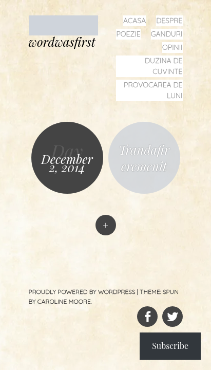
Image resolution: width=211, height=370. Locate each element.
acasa (134, 20)
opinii (172, 47)
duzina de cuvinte (164, 66)
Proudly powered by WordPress (82, 291)
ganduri (167, 34)
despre (169, 20)
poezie (128, 34)
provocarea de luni (153, 90)
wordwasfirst (62, 41)
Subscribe (170, 345)
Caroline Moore (64, 301)
